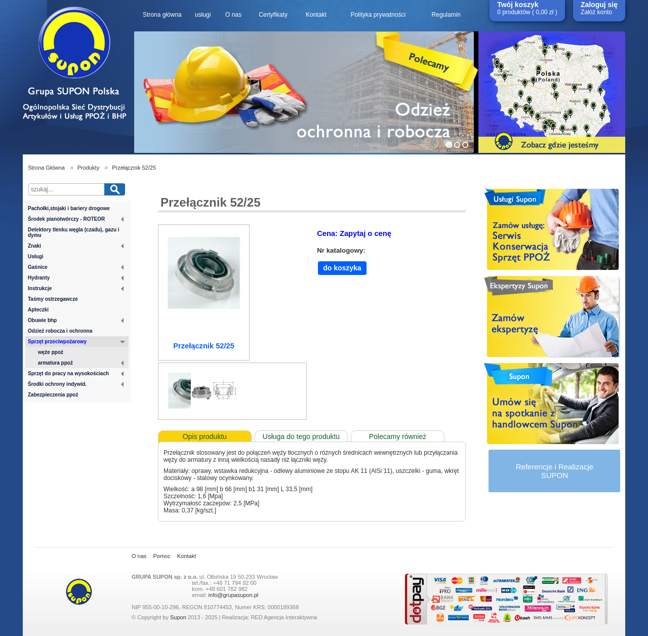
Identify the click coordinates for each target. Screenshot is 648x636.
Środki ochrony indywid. (76, 384)
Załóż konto (596, 12)
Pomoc (161, 556)
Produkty (88, 168)
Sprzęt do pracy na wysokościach (76, 373)
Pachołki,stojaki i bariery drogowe (69, 208)
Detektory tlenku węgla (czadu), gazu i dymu (73, 232)
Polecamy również (398, 436)
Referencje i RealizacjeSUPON (554, 471)
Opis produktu (205, 436)
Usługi (36, 256)
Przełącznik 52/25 (134, 168)
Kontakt (316, 14)
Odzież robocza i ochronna (60, 331)
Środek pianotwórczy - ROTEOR (76, 219)
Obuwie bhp (76, 320)
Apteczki (38, 309)
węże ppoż (50, 352)
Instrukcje (76, 288)
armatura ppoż (81, 363)
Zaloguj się (599, 5)
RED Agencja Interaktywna (284, 617)
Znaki (76, 246)
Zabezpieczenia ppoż (53, 395)
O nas (233, 14)
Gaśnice (76, 267)
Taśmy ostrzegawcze (53, 299)
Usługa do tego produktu (301, 436)
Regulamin (446, 14)
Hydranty (76, 278)
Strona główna (162, 14)
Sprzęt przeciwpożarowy (76, 342)
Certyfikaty (273, 14)
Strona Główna (46, 168)
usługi (203, 14)
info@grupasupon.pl (234, 595)
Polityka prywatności (378, 14)
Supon (178, 617)
